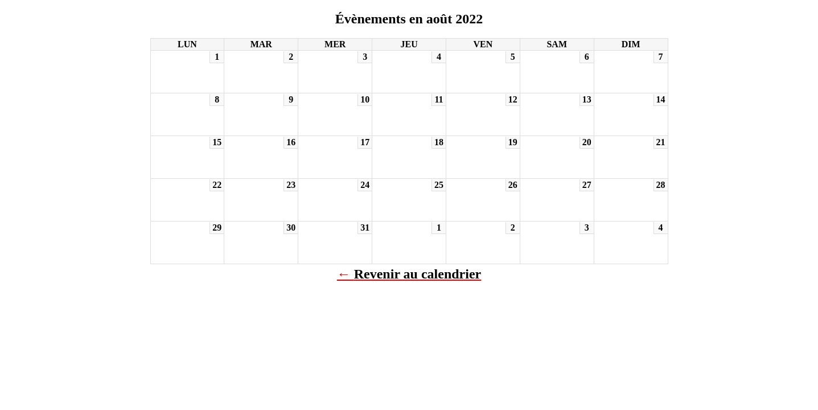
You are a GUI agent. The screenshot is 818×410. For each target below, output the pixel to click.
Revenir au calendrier (418, 273)
